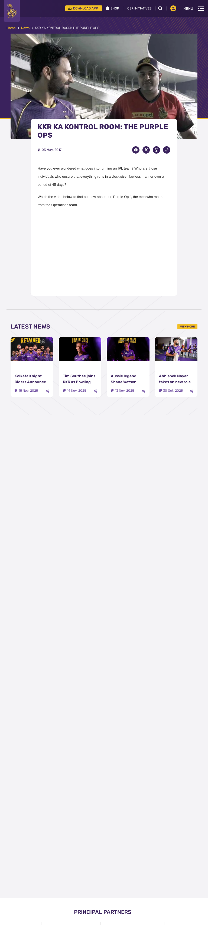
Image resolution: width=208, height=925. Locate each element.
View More (187, 326)
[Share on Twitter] (146, 150)
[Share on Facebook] (135, 150)
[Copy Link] (166, 150)
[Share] (47, 391)
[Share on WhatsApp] (156, 150)
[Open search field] (162, 8)
